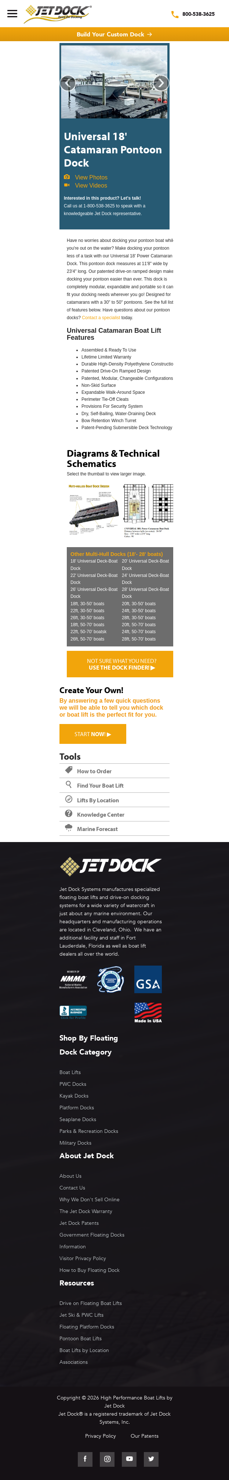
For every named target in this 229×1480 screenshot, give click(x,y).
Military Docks (75, 1143)
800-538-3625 (198, 14)
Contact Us (72, 1187)
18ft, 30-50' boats (87, 603)
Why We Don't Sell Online (89, 1199)
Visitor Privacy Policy (82, 1258)
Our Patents (145, 1436)
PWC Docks (72, 1084)
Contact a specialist (101, 317)
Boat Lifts (70, 1072)
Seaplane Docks (77, 1119)
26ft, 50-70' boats (87, 639)
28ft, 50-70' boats (139, 639)
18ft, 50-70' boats (87, 624)
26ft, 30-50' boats (87, 617)
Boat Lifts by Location (84, 1350)
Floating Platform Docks (86, 1326)
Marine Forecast (91, 828)
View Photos (86, 177)
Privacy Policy (100, 1436)
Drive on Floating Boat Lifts (90, 1303)
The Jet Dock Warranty (85, 1211)
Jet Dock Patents (79, 1223)
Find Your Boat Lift (94, 785)
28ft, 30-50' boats (139, 617)
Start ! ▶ (92, 734)
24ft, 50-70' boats (139, 631)
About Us (70, 1176)
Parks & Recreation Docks (88, 1131)
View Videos (85, 185)
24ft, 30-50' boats (139, 610)
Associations (73, 1362)
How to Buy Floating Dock (89, 1270)
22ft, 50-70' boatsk (88, 631)
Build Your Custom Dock (110, 35)
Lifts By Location (92, 800)
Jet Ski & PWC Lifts (81, 1315)
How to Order (88, 771)
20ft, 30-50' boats (139, 603)
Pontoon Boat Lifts (80, 1338)
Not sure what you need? (122, 664)
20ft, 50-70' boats (139, 624)
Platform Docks (76, 1107)
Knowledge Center (94, 814)
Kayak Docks (73, 1095)
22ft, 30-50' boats (87, 610)
